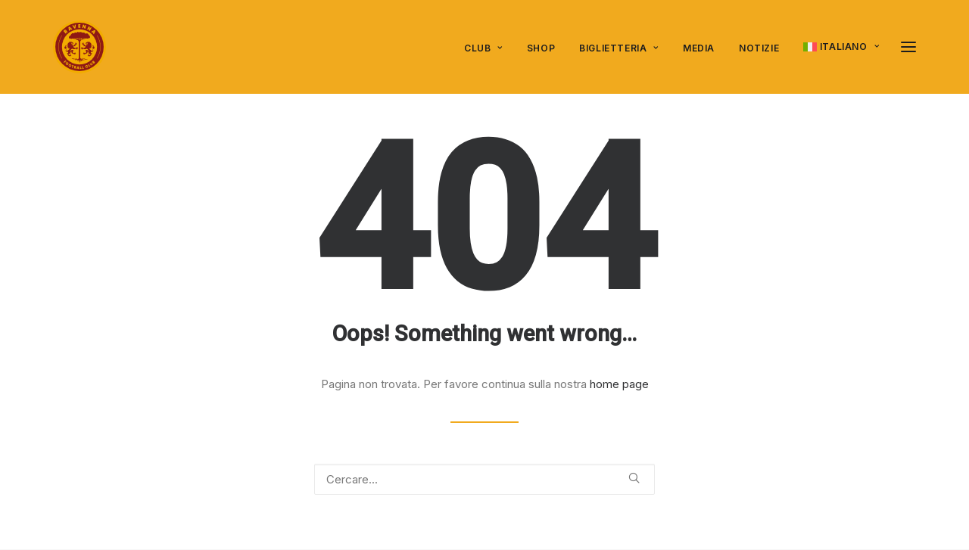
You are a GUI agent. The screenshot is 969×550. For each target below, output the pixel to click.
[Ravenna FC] (79, 46)
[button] (634, 478)
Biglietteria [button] (619, 48)
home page (619, 384)
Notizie (759, 48)
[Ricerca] (484, 479)
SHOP (541, 48)
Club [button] (483, 48)
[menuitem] (488, 48)
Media (699, 48)
